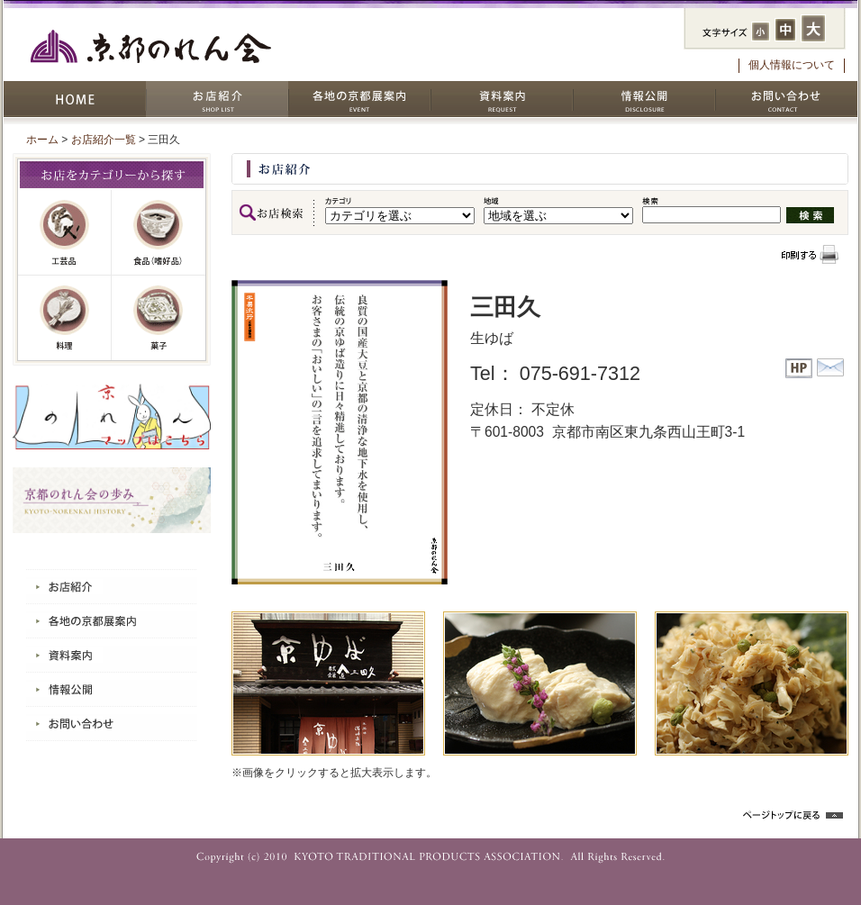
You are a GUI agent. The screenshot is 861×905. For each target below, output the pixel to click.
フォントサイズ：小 (760, 31)
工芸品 (65, 233)
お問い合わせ (786, 99)
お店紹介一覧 (103, 139)
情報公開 (644, 99)
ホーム (42, 139)
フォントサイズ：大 (813, 28)
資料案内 (501, 99)
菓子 (158, 318)
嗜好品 (158, 233)
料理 (65, 318)
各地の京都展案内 (359, 99)
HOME (75, 99)
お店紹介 (217, 99)
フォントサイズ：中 (785, 29)
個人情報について (791, 65)
